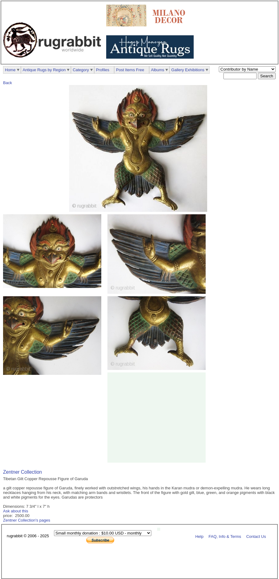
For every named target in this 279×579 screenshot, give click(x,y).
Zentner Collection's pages (26, 520)
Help (199, 536)
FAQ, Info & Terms (225, 536)
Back (7, 82)
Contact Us (256, 536)
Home (10, 70)
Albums (157, 70)
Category (81, 70)
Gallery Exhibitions (187, 70)
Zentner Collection (22, 472)
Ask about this (15, 511)
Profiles (102, 70)
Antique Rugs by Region (44, 70)
